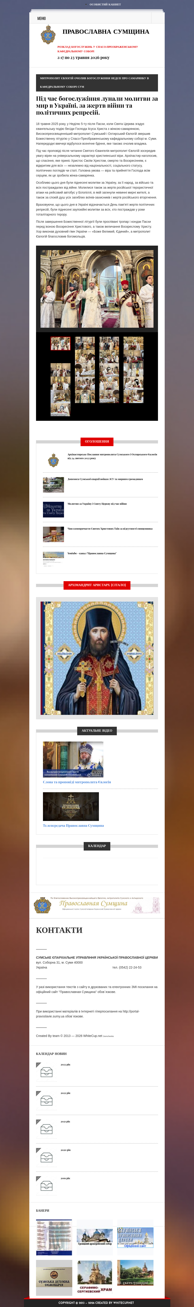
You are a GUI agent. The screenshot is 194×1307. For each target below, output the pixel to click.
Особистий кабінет (105, 4)
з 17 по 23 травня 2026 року (84, 57)
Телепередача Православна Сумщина (73, 825)
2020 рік (66, 1150)
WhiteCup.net (92, 1036)
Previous (40, 428)
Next (153, 428)
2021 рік (65, 1121)
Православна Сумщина (105, 32)
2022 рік (65, 1093)
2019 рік (65, 1178)
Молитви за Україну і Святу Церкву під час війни (97, 503)
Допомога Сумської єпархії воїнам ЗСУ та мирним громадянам (105, 479)
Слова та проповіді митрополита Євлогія (77, 782)
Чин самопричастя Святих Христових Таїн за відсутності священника (110, 528)
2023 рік (65, 1064)
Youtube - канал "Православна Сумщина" (92, 553)
